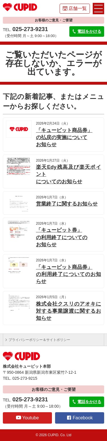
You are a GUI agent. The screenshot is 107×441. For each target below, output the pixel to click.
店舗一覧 (75, 8)
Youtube (27, 417)
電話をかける (86, 31)
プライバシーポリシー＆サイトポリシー (37, 340)
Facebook (79, 417)
